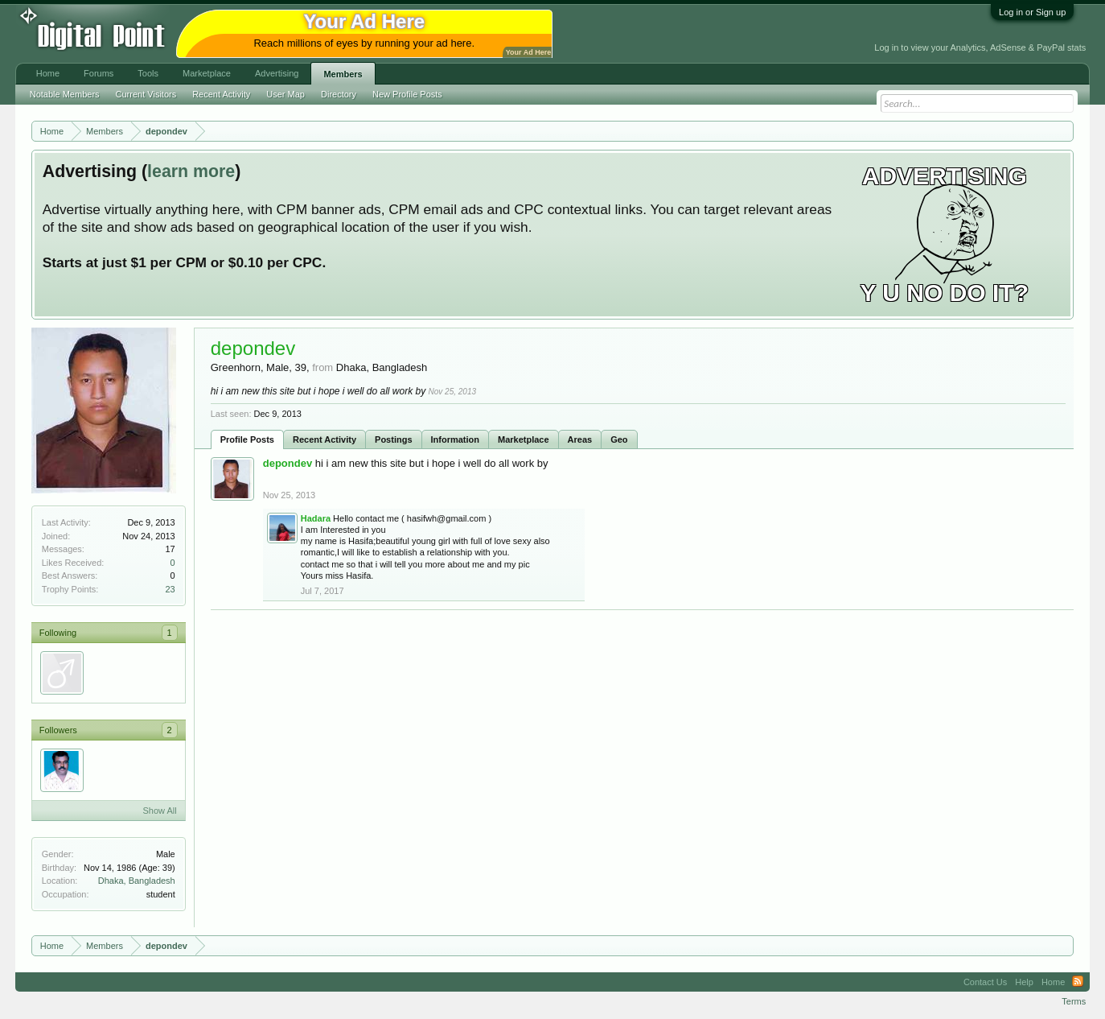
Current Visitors (146, 94)
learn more (191, 171)
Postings (393, 439)
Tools (148, 73)
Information (455, 439)
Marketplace (523, 439)
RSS (1077, 982)
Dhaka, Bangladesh (136, 880)
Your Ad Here (528, 52)
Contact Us (985, 982)
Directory (338, 94)
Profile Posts (247, 439)
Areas (580, 439)
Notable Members (65, 94)
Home (48, 73)
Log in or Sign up (1032, 12)
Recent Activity (324, 439)
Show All (160, 810)
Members (342, 74)
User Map (285, 94)
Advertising (276, 73)
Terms (1074, 1001)
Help (1024, 982)
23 (170, 589)
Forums (98, 73)
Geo (618, 439)
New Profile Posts (407, 94)
